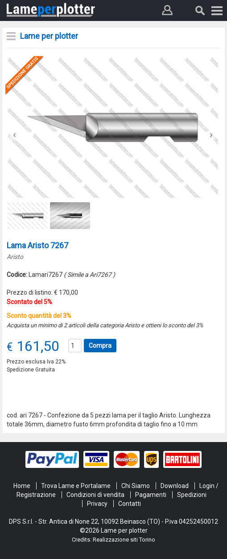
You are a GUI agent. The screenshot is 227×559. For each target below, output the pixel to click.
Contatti (129, 503)
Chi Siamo (135, 485)
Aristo (15, 256)
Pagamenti (150, 494)
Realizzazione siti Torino (124, 539)
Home (21, 485)
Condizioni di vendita (95, 494)
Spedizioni (191, 494)
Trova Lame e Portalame (76, 485)
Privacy (97, 503)
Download (175, 485)
